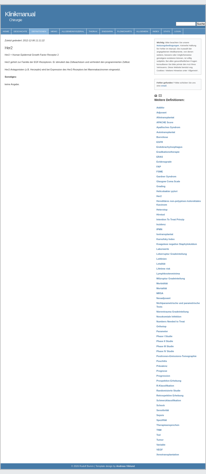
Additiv (160, 107)
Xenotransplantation (167, 454)
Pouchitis (161, 361)
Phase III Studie (165, 346)
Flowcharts (124, 31)
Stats (166, 31)
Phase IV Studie (165, 351)
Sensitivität (162, 410)
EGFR (159, 142)
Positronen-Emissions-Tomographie (176, 356)
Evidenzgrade (164, 161)
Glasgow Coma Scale (168, 181)
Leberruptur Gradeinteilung (171, 254)
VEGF (159, 449)
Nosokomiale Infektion (168, 316)
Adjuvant (161, 112)
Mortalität (161, 288)
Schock (160, 405)
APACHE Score (164, 122)
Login (177, 31)
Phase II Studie (164, 341)
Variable (160, 444)
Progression (163, 376)
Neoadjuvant (163, 298)
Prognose (161, 371)
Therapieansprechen (167, 425)
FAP (158, 166)
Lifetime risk (163, 268)
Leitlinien (161, 259)
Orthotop (161, 326)
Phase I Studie (164, 336)
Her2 (159, 196)
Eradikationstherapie (168, 152)
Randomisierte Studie (168, 390)
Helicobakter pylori (166, 191)
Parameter (162, 331)
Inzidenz (161, 224)
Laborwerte (162, 249)
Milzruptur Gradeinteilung (170, 278)
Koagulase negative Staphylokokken (176, 244)
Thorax (93, 31)
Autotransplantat (165, 132)
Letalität (160, 263)
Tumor (159, 439)
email (163, 85)
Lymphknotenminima (168, 273)
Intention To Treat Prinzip (170, 219)
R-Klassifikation (165, 385)
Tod (158, 435)
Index (156, 31)
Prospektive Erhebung (168, 380)
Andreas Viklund (125, 466)
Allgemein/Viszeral (73, 31)
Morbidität (162, 283)
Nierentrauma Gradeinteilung (172, 311)
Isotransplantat (164, 234)
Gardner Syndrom (166, 176)
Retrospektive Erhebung (169, 395)
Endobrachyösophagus (169, 147)
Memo (54, 31)
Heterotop (162, 209)
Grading (160, 186)
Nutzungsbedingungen (168, 45)
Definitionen (39, 31)
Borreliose (162, 137)
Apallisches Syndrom (168, 127)
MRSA (159, 293)
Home (6, 31)
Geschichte (20, 31)
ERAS (159, 157)
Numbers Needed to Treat (170, 321)
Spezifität (161, 420)
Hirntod (160, 214)
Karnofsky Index (165, 239)
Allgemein (142, 31)
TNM (159, 430)
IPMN (159, 229)
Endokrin (107, 31)
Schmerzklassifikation (168, 400)
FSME (159, 171)
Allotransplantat (165, 117)
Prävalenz (161, 366)
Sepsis (160, 415)
